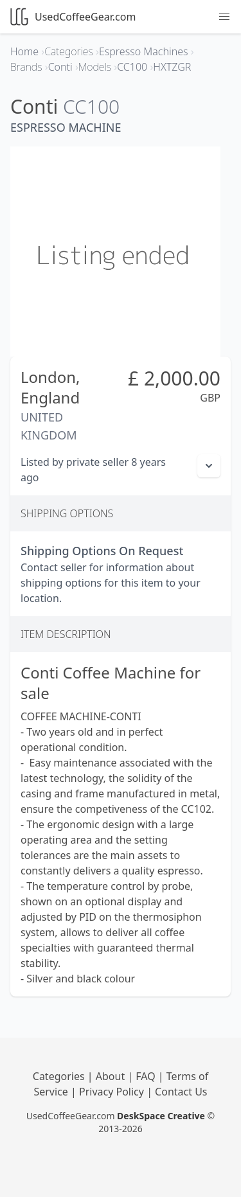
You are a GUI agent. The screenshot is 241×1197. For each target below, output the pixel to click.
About (112, 1076)
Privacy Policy (113, 1092)
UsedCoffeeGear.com (73, 17)
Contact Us (181, 1092)
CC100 (91, 106)
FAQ (147, 1076)
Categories (60, 1076)
